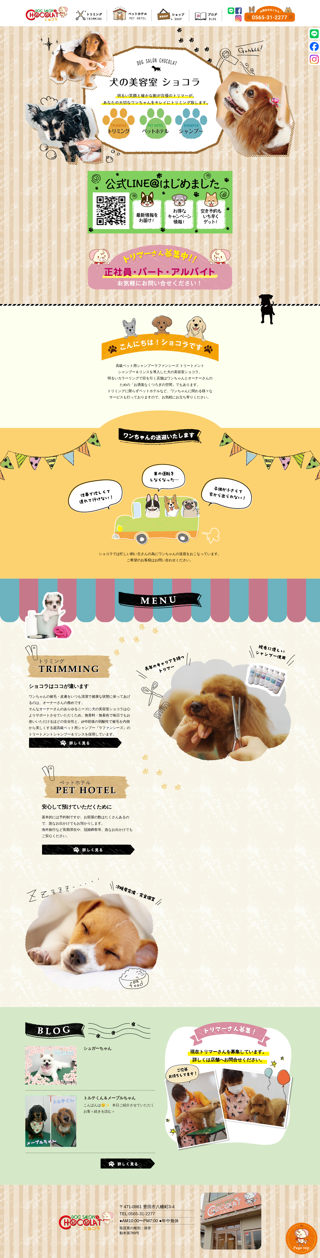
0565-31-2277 (141, 1213)
